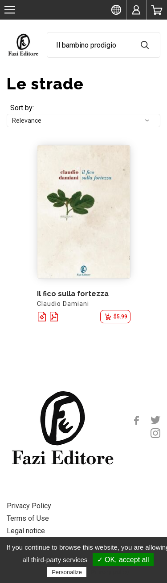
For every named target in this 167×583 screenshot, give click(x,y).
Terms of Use (28, 518)
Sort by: (22, 108)
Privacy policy (110, 571)
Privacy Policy (29, 506)
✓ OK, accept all (123, 559)
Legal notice (26, 531)
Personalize (67, 572)
